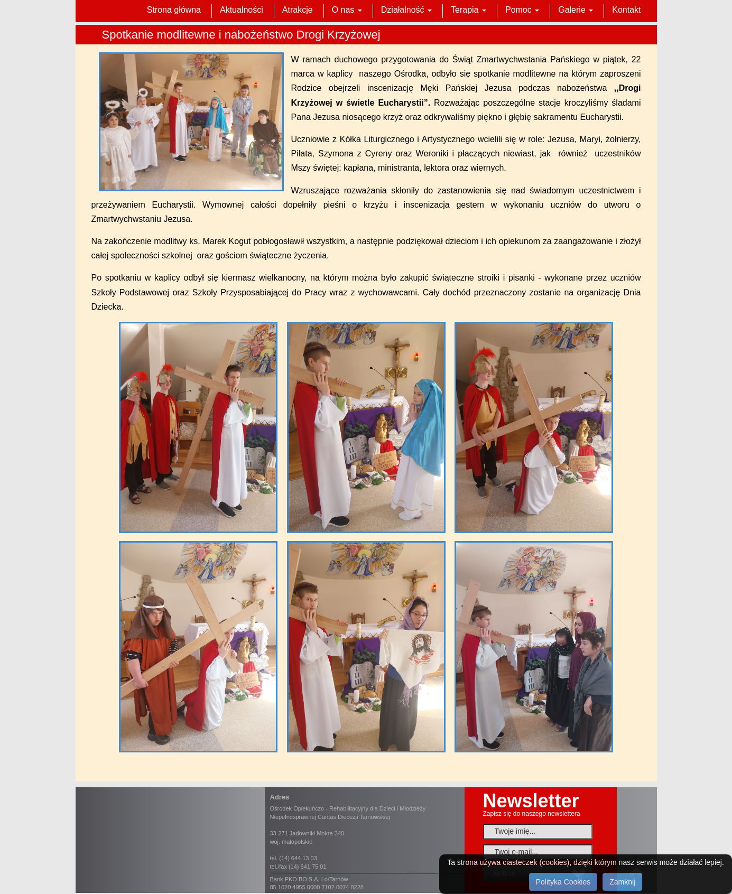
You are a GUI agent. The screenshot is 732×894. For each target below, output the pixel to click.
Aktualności (241, 9)
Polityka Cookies (563, 882)
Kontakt (626, 9)
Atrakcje (297, 9)
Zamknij (622, 882)
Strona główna (174, 9)
